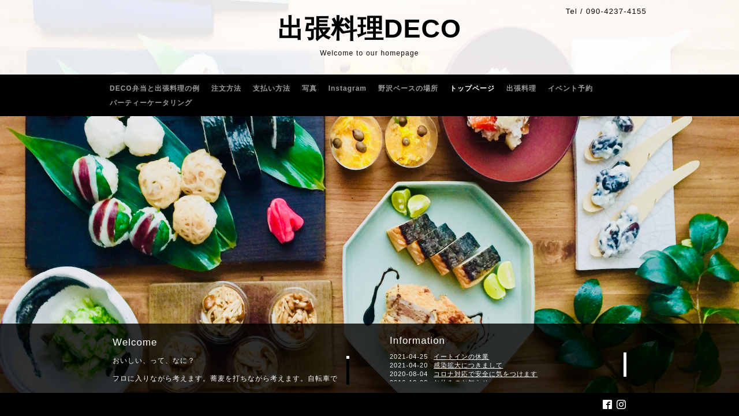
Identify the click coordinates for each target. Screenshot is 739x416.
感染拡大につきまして (468, 365)
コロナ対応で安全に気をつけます (486, 373)
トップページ (472, 88)
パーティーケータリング (151, 103)
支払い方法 (271, 88)
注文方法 (226, 88)
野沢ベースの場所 (408, 88)
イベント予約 (570, 88)
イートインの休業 (461, 356)
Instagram (348, 88)
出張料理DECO (369, 28)
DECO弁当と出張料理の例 (155, 88)
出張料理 (521, 88)
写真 (309, 88)
